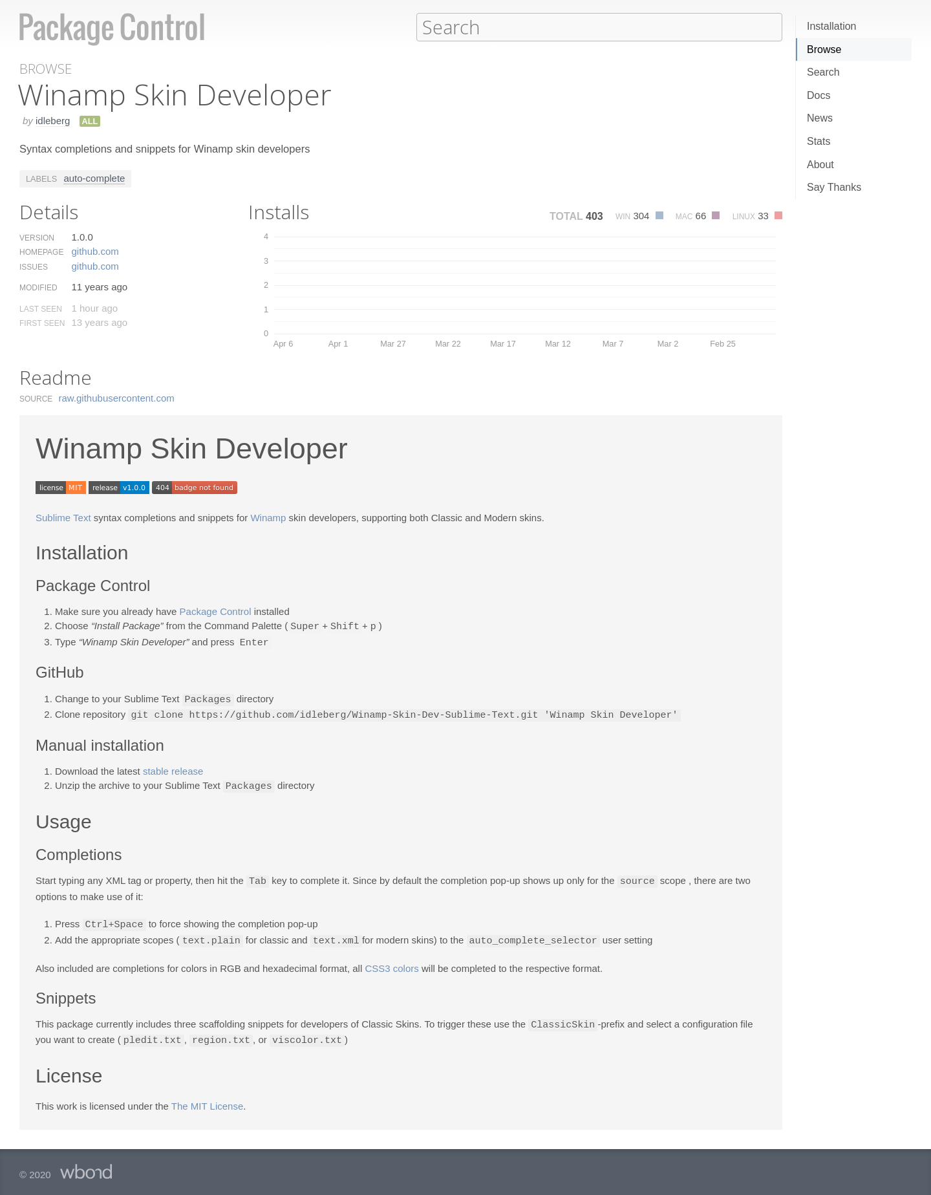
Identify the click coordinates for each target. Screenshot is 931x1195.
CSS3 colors (391, 962)
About (820, 164)
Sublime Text (63, 516)
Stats (818, 141)
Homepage (41, 251)
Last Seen (40, 308)
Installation (832, 26)
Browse (824, 49)
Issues (33, 266)
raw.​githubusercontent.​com (117, 397)
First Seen (42, 322)
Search (823, 72)
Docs (818, 95)
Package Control (215, 610)
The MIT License (207, 1098)
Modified (38, 287)
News (820, 118)
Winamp (268, 516)
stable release (173, 767)
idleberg (53, 119)
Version (36, 237)
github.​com (94, 250)
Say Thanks (834, 187)
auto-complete (94, 177)
